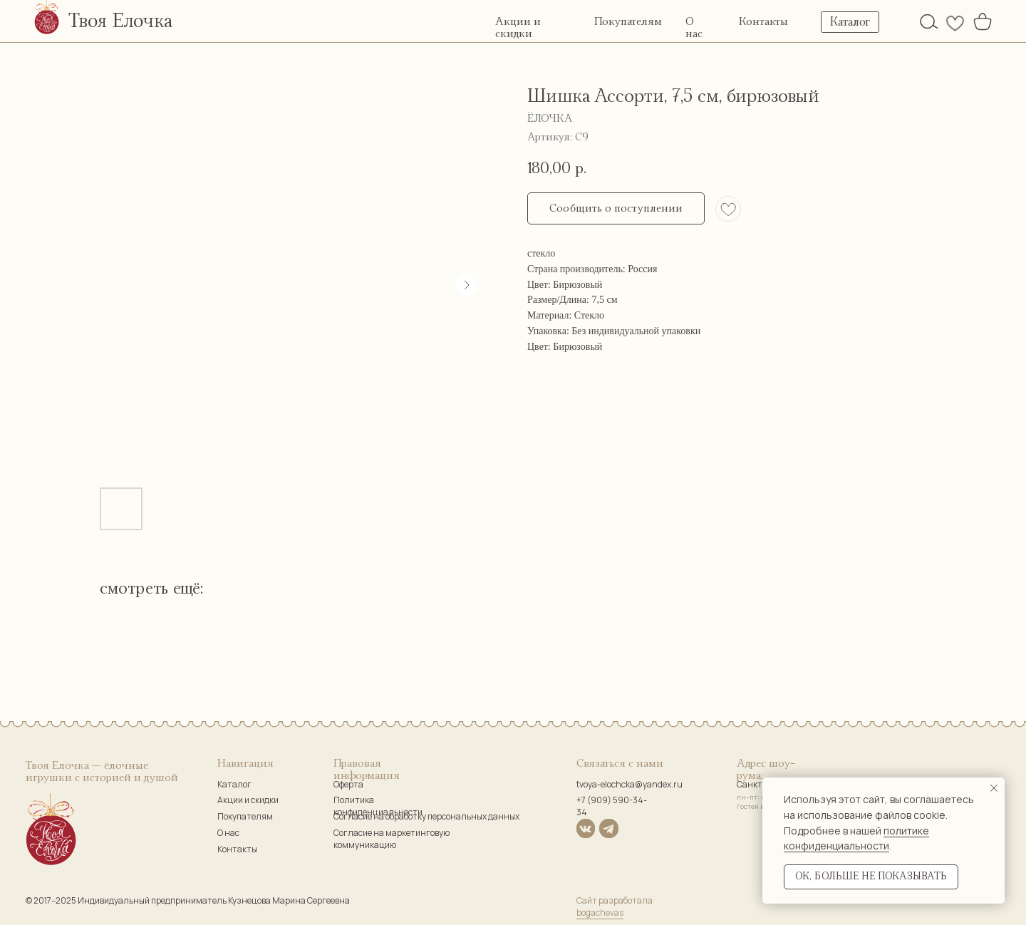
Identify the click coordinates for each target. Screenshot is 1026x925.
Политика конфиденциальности (378, 806)
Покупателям (628, 21)
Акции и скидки (248, 800)
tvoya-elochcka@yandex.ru (629, 784)
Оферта (348, 784)
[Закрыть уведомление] (994, 788)
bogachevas (599, 912)
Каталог (234, 784)
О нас (228, 833)
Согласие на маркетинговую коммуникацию (391, 839)
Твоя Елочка (120, 21)
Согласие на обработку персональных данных (426, 816)
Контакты (763, 21)
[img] (929, 21)
